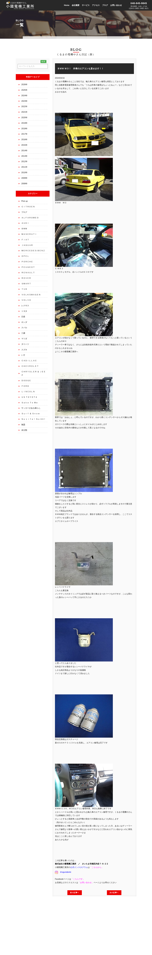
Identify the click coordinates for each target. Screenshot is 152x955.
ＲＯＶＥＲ (26, 278)
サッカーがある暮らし (31, 408)
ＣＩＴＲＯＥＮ (28, 207)
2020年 (24, 117)
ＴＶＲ (24, 289)
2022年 (24, 106)
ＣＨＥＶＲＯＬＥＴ (30, 366)
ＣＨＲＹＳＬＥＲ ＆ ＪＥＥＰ (33, 373)
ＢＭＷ (24, 229)
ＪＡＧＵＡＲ (27, 245)
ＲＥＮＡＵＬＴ (28, 273)
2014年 (24, 151)
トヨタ (24, 311)
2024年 (24, 96)
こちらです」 (79, 879)
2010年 (24, 172)
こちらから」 (97, 867)
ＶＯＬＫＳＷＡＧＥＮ (31, 295)
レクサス (25, 306)
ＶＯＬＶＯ (26, 300)
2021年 (24, 112)
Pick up (24, 201)
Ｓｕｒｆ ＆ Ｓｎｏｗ (30, 414)
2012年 (24, 161)
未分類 (24, 430)
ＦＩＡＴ (25, 240)
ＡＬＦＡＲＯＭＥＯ (30, 218)
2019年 (24, 123)
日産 (23, 317)
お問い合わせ (86, 883)
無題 (23, 425)
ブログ (24, 212)
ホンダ (24, 322)
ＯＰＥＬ (25, 256)
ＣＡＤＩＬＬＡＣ (29, 361)
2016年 (24, 139)
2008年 (24, 184)
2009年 (24, 178)
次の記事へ (114, 893)
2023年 (24, 101)
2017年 (24, 134)
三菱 (23, 333)
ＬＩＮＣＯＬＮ (28, 392)
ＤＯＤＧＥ (26, 381)
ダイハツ (25, 344)
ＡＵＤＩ (25, 223)
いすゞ (24, 355)
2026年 (24, 84)
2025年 (24, 90)
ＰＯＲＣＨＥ (27, 262)
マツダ (24, 339)
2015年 (24, 145)
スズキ (24, 350)
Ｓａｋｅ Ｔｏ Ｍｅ (29, 403)
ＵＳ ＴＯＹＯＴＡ (29, 397)
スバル (24, 328)
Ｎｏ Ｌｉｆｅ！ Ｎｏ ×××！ (33, 419)
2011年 (24, 167)
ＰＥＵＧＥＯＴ (28, 267)
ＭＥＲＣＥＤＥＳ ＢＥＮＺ (33, 251)
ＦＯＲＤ (25, 386)
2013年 (24, 156)
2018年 (24, 129)
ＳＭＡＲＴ (26, 284)
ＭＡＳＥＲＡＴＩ (29, 234)
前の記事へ (74, 893)
